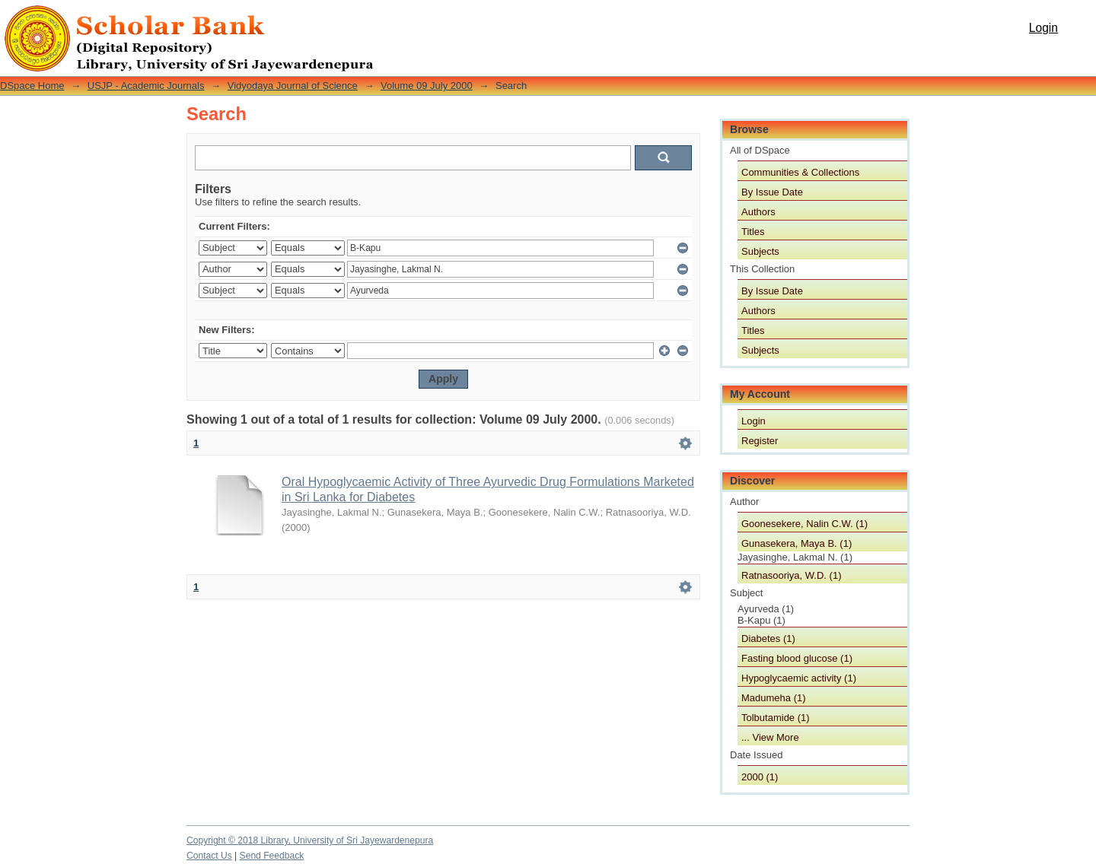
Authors (758, 212)
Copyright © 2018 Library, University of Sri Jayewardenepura (309, 840)
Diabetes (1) (768, 638)
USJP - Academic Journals (146, 85)
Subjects (760, 251)
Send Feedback (272, 855)
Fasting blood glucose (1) (796, 658)
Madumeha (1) (773, 698)
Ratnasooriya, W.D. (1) (791, 575)
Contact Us (209, 855)
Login (1043, 27)
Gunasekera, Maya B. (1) (796, 543)
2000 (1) (759, 777)
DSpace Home (32, 85)
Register (759, 440)
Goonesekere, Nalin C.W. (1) (804, 523)
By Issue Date (772, 192)
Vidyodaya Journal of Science (293, 85)
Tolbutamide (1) (775, 717)
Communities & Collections (800, 172)
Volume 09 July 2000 (427, 85)
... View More (770, 737)
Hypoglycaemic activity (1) (798, 678)
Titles (753, 231)
